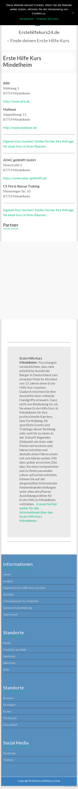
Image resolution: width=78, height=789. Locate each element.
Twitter (8, 760)
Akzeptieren (27, 18)
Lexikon (8, 581)
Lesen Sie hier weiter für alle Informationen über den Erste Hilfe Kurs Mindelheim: (38, 512)
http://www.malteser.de (20, 127)
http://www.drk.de (16, 101)
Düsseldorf (10, 724)
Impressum (10, 614)
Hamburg (9, 656)
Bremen (8, 698)
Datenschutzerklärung (17, 607)
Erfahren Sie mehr (48, 18)
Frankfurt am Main (14, 649)
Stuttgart (9, 704)
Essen (7, 711)
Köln (6, 669)
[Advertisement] (39, 280)
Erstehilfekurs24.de (39, 32)
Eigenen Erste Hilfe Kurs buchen (24, 587)
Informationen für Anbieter (20, 601)
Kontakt (8, 594)
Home (7, 574)
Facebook (9, 753)
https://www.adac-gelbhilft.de (24, 178)
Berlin (7, 643)
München (9, 663)
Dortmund (9, 718)
